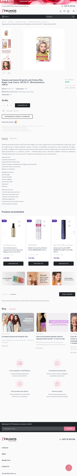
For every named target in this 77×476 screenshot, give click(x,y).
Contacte (5, 466)
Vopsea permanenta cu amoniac (37, 21)
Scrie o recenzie (70, 87)
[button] (4, 73)
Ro (74, 11)
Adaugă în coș (22, 105)
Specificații (13, 138)
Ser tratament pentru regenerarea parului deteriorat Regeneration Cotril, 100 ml (13, 250)
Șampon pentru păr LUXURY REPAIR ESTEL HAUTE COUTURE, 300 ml (63, 250)
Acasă (3, 21)
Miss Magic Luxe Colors (26, 91)
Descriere (5, 138)
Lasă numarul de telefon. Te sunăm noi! (17, 116)
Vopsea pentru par (20, 21)
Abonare (69, 428)
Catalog (10, 21)
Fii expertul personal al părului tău (15, 337)
